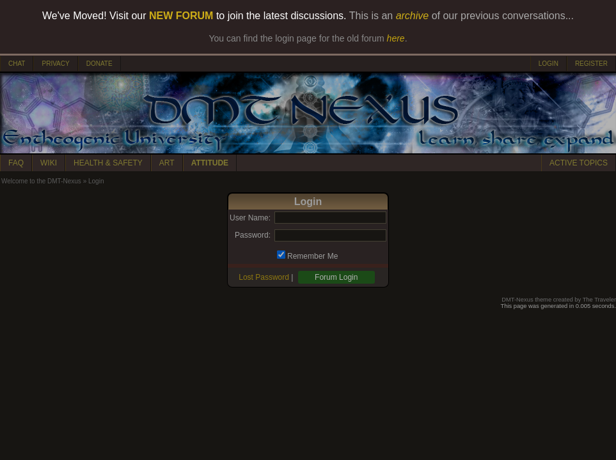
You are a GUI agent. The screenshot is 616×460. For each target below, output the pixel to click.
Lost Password (264, 277)
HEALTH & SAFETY (108, 162)
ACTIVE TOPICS (578, 162)
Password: (253, 235)
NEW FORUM (181, 15)
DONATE (99, 63)
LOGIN (548, 63)
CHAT (16, 63)
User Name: (250, 217)
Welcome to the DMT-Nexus (41, 181)
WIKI (48, 162)
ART (167, 162)
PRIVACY (55, 63)
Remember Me (312, 256)
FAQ (16, 162)
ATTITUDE (209, 162)
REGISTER (591, 63)
